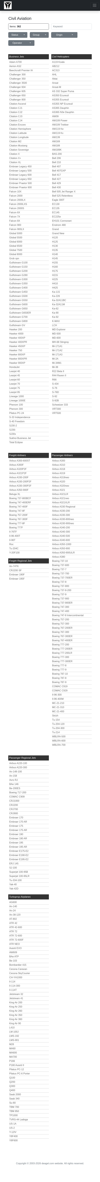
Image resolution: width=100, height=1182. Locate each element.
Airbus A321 (58, 490)
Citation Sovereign (19, 150)
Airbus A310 (58, 465)
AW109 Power (60, 120)
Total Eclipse (16, 442)
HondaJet (14, 367)
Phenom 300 (16, 409)
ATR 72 (13, 931)
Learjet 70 (14, 384)
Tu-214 (56, 732)
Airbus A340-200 (61, 527)
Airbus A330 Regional (63, 506)
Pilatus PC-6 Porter (19, 1073)
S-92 (54, 396)
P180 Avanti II (16, 1065)
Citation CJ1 (15, 108)
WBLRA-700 (59, 745)
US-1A (12, 1123)
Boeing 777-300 (60, 657)
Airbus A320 (58, 481)
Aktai (55, 78)
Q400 (12, 1090)
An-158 (13, 776)
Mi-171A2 (57, 350)
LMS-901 (14, 1040)
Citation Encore (17, 124)
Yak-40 (13, 884)
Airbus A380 (58, 557)
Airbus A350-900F (18, 490)
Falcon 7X (14, 216)
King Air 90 (15, 1023)
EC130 (56, 204)
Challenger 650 (17, 95)
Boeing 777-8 (59, 665)
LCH (54, 325)
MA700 (13, 1057)
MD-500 (56, 333)
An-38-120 (14, 914)
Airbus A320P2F (18, 469)
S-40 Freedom (17, 421)
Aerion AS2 (15, 66)
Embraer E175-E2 (18, 851)
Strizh (55, 715)
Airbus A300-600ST (19, 460)
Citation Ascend (17, 104)
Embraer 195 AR (18, 847)
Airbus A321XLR (61, 502)
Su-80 (12, 1103)
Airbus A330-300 (61, 515)
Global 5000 (15, 233)
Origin (59, 35)
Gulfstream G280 (18, 275)
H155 (55, 262)
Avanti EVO (15, 948)
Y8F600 (13, 1140)
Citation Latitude (18, 133)
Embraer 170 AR (18, 821)
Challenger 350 (17, 78)
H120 (55, 237)
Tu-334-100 (15, 880)
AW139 (56, 137)
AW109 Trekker (60, 124)
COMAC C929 (60, 690)
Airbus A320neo (60, 486)
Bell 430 (56, 187)
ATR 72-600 (15, 935)
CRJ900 (13, 813)
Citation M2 (15, 141)
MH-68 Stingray (60, 342)
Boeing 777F (16, 527)
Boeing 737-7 (59, 569)
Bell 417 (56, 175)
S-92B (55, 400)
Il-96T (12, 540)
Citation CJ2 (15, 112)
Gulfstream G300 (18, 279)
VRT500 (56, 413)
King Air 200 (15, 1002)
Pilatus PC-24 (16, 413)
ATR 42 (13, 923)
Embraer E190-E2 (18, 855)
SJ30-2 (13, 425)
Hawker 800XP (17, 354)
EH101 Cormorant (62, 221)
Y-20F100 (14, 552)
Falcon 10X (15, 191)
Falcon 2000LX (17, 200)
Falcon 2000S (16, 208)
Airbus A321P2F (18, 473)
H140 (55, 254)
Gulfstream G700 (18, 317)
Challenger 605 (17, 91)
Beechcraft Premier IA (21, 70)
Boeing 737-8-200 (61, 590)
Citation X (14, 154)
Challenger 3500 (18, 83)
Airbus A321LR (60, 494)
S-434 (55, 384)
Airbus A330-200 (61, 511)
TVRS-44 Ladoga (18, 1119)
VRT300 (56, 409)
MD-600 (56, 338)
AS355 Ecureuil (60, 99)
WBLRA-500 (59, 736)
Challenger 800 (17, 99)
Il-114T (13, 990)
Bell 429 (56, 183)
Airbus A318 (58, 469)
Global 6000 (15, 241)
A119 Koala (58, 62)
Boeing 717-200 (17, 792)
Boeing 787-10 (60, 674)
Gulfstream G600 (18, 304)
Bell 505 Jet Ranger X (64, 191)
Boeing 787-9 (59, 682)
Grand (55, 229)
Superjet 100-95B (18, 872)
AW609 (13, 952)
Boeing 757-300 (60, 623)
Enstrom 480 (59, 225)
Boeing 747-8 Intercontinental (68, 615)
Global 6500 (15, 246)
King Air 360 (15, 1019)
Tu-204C (13, 548)
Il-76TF (13, 531)
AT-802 (13, 919)
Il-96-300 (57, 694)
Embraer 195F (17, 578)
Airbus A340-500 (61, 536)
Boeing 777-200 (60, 644)
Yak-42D (13, 888)
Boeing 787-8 (59, 678)
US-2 (12, 1128)
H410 (55, 283)
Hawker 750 (15, 350)
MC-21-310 (58, 707)
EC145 (56, 212)
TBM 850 (14, 1111)
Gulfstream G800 (18, 321)
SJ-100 (13, 867)
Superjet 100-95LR (19, 876)
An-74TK (14, 566)
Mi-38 (55, 367)
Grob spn (14, 258)
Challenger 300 (17, 74)
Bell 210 (56, 162)
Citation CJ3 (15, 116)
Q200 (12, 1082)
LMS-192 (14, 1036)
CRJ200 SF (15, 570)
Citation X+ (15, 158)
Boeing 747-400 (60, 611)
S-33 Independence (19, 417)
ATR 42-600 (15, 927)
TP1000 (13, 1115)
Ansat (55, 83)
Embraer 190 (16, 834)
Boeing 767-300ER (62, 636)
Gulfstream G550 (18, 300)
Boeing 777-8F (17, 523)
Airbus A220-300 (18, 767)
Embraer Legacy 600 (20, 175)
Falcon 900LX (16, 229)
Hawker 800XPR (18, 358)
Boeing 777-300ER (62, 661)
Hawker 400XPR (18, 342)
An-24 (12, 910)
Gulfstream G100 (18, 262)
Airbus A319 (58, 473)
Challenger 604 (17, 87)
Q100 (12, 1077)
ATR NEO (14, 944)
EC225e (56, 216)
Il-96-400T (14, 536)
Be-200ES (14, 788)
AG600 (13, 902)
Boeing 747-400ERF (20, 502)
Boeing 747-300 (60, 607)
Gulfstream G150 (18, 267)
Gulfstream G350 (18, 283)
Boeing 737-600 (60, 565)
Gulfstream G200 (18, 271)
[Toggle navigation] (94, 5)
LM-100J (13, 1031)
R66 (54, 379)
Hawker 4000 (16, 333)
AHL (54, 74)
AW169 (56, 141)
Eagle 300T (58, 200)
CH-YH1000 (15, 977)
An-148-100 (15, 771)
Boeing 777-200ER (62, 648)
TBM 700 (14, 1107)
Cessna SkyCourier (19, 973)
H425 (55, 287)
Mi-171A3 (57, 354)
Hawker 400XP (17, 338)
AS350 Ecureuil (60, 95)
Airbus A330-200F (18, 477)
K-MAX (56, 321)
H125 (55, 241)
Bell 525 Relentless (62, 195)
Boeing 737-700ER (62, 577)
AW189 (56, 145)
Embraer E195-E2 (18, 859)
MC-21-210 (58, 703)
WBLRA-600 (59, 740)
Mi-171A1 (57, 346)
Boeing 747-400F (18, 506)
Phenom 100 (16, 404)
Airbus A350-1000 (61, 544)
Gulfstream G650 (18, 308)
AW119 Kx (57, 133)
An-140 (13, 906)
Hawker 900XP (17, 363)
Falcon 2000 (15, 195)
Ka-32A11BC (59, 300)
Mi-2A (55, 358)
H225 (55, 279)
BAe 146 (13, 784)
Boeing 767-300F (18, 519)
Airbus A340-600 (61, 540)
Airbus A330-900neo (63, 523)
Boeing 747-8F (17, 511)
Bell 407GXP (59, 170)
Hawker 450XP (17, 346)
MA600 (13, 1052)
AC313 (56, 70)
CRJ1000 (14, 801)
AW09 (55, 116)
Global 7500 (15, 250)
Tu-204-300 (58, 728)
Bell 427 (56, 179)
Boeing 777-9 (59, 669)
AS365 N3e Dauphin (63, 112)
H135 (55, 250)
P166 (12, 1061)
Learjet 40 (14, 371)
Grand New (58, 233)
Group (36, 35)
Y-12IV (12, 1132)
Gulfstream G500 (18, 296)
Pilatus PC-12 (16, 1069)
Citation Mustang (18, 145)
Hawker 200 (15, 329)
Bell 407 (56, 166)
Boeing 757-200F (18, 515)
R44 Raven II (59, 375)
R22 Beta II (58, 371)
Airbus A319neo (60, 477)
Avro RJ (13, 780)
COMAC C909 (17, 796)
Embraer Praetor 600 (20, 187)
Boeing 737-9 (59, 594)
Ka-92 (55, 317)
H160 (55, 267)
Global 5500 (15, 237)
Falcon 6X (14, 212)
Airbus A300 (58, 460)
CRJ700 (13, 809)
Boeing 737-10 (60, 561)
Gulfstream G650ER (20, 313)
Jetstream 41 (16, 998)
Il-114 (12, 981)
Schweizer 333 (60, 404)
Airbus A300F (16, 465)
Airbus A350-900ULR (63, 552)
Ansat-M (56, 87)
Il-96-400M (58, 699)
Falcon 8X (14, 221)
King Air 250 (15, 1006)
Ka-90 (55, 313)
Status (14, 35)
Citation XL (15, 162)
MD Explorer (59, 329)
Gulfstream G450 (18, 292)
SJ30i (12, 430)
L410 (12, 1027)
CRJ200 (13, 805)
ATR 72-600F (16, 940)
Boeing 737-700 (60, 573)
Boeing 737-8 (59, 582)
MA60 (12, 1048)
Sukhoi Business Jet (20, 438)
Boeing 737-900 (60, 598)
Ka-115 (56, 292)
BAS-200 (57, 154)
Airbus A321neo (60, 498)
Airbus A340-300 (61, 531)
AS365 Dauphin (60, 108)
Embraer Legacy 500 (20, 170)
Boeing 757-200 (60, 619)
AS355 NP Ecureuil (62, 104)
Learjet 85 (14, 392)
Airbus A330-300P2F (20, 486)
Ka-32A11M (58, 304)
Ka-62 (55, 308)
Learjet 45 (14, 375)
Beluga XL (14, 494)
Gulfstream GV (17, 325)
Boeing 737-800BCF (20, 498)
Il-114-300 (14, 986)
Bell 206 (56, 158)
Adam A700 (15, 62)
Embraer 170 (16, 817)
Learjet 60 (14, 379)
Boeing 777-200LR (62, 653)
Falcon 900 (15, 225)
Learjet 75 (14, 388)
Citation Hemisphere (20, 129)
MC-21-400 (58, 711)
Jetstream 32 (16, 994)
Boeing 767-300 (60, 632)
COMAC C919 (60, 686)
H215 (55, 275)
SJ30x (12, 434)
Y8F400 (13, 1136)
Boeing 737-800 (60, 586)
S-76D (55, 392)
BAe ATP (14, 956)
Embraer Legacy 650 (20, 179)
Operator (17, 43)
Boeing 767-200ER (62, 628)
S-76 (54, 388)
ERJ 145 (13, 863)
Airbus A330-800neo (63, 519)
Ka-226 (56, 296)
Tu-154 (56, 720)
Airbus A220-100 (18, 763)
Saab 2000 (15, 1094)
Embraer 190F (17, 574)
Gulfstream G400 (18, 287)
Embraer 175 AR (18, 830)
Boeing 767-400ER (62, 640)
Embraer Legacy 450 (20, 166)
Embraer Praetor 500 (20, 183)
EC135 (56, 208)
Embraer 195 (16, 842)
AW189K (57, 150)
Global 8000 (15, 254)
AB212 (55, 66)
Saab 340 (14, 1098)
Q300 (12, 1086)
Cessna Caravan (18, 969)
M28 (11, 1044)
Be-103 (13, 960)
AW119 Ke (58, 129)
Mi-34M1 (57, 363)
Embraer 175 (16, 826)
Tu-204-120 (58, 724)
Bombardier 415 (17, 965)
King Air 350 (15, 1015)
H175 (55, 271)
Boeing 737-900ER (62, 603)
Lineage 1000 (16, 396)
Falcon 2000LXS (18, 204)
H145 (55, 258)
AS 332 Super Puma (63, 91)
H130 (55, 246)
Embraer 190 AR (18, 838)
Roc (11, 544)
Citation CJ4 (15, 120)
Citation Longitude (19, 137)
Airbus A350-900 (61, 548)
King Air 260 (15, 1011)
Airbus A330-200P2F (20, 481)
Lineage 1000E (17, 400)
